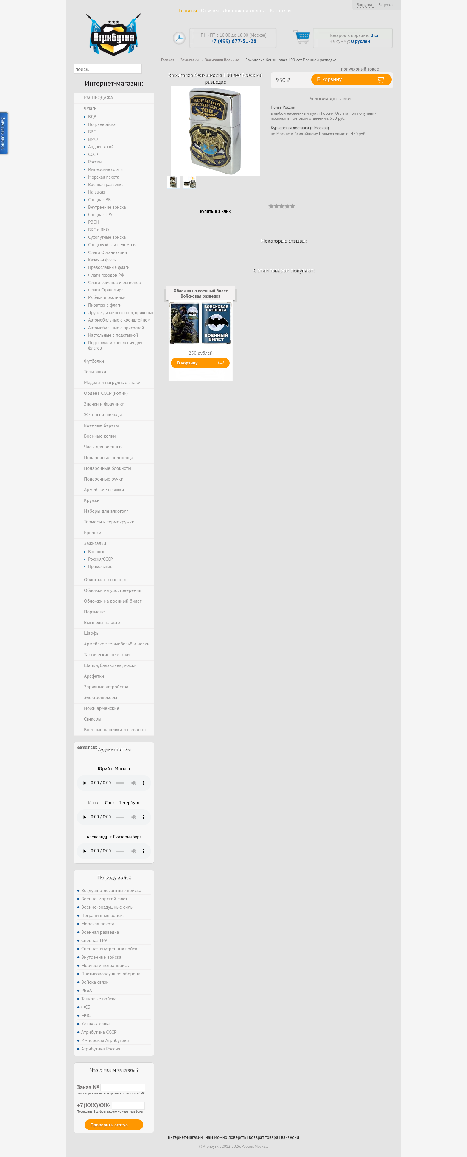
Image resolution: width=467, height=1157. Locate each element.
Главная (188, 10)
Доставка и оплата (244, 10)
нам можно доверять (226, 1137)
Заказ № (111, 1087)
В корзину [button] (329, 79)
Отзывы (210, 10)
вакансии (290, 1137)
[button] (147, 69)
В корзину (187, 363)
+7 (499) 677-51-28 (233, 41)
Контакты (281, 10)
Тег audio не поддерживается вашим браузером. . (114, 783)
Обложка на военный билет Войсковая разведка (201, 293)
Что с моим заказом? (113, 1069)
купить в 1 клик (215, 211)
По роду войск (114, 877)
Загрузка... (366, 4)
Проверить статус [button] (109, 1124)
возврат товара (263, 1137)
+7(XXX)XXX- (111, 1105)
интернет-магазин (185, 1137)
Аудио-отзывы (113, 749)
